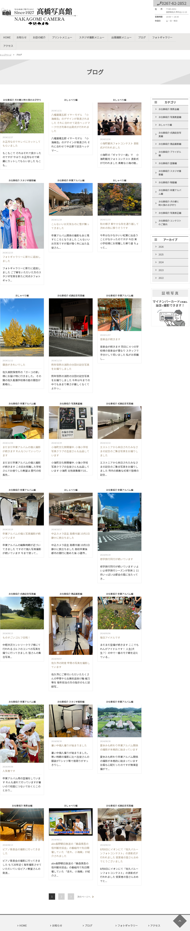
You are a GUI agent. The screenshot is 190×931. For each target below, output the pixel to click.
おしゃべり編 (165, 116)
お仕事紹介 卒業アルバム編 (169, 183)
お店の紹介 (39, 37)
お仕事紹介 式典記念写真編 (169, 126)
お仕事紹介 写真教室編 (169, 108)
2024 (161, 254)
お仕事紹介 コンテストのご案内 (169, 214)
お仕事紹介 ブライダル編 (169, 145)
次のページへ (84, 888)
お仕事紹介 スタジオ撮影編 (169, 164)
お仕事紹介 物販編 (167, 174)
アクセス (181, 37)
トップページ (5, 46)
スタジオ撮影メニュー (91, 37)
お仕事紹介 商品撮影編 (169, 135)
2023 (161, 262)
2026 (161, 238)
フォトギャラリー (160, 37)
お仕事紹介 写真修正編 (169, 204)
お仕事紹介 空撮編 (167, 154)
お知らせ (22, 37)
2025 (161, 246)
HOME (6, 37)
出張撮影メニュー (120, 37)
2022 (161, 269)
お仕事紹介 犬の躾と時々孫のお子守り (168, 195)
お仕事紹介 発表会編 (168, 100)
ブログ (140, 37)
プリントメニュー (62, 37)
